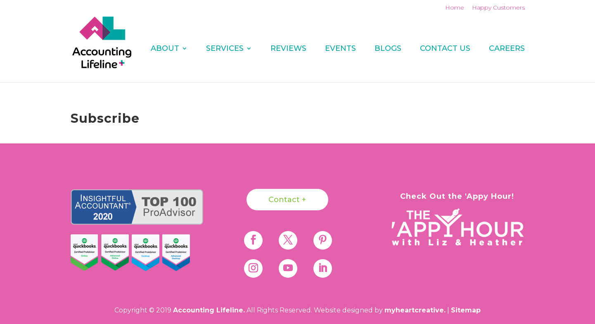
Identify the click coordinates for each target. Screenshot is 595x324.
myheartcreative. (415, 310)
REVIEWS (288, 49)
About (165, 49)
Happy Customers (498, 8)
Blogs (388, 49)
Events (340, 49)
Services (225, 49)
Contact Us (445, 49)
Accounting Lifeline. (209, 310)
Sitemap (466, 310)
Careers (507, 49)
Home (454, 8)
